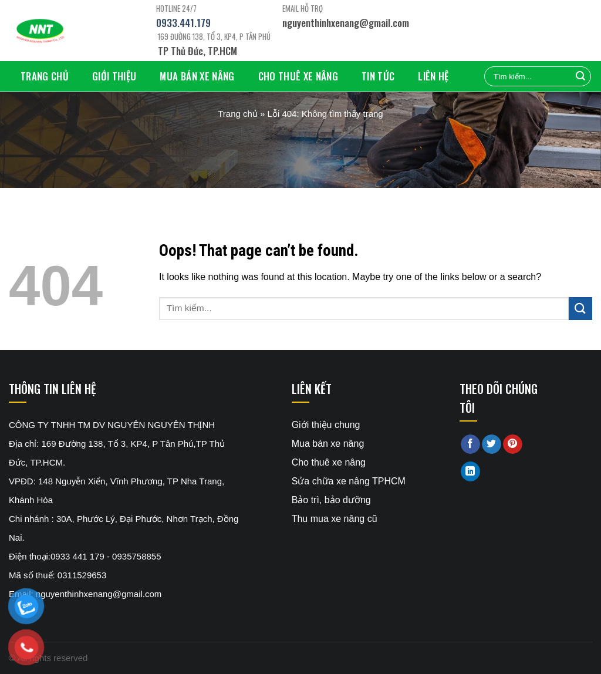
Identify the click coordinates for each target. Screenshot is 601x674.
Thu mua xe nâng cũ (334, 519)
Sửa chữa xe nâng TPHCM (349, 481)
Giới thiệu (114, 76)
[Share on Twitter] (491, 444)
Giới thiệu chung (326, 425)
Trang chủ (45, 76)
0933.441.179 (183, 22)
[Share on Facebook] (470, 444)
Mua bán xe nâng (197, 76)
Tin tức (378, 76)
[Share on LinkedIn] (470, 471)
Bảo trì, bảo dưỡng (331, 500)
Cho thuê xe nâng (298, 76)
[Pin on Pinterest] (512, 444)
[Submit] (580, 308)
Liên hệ (433, 76)
